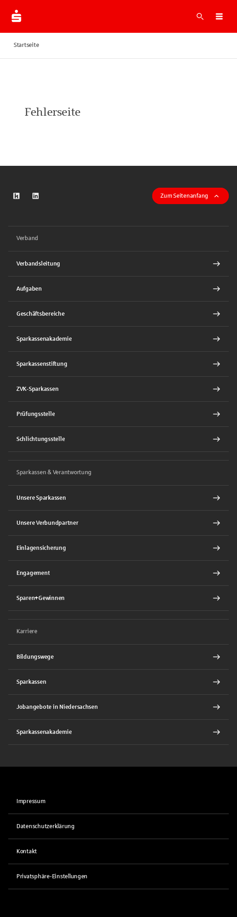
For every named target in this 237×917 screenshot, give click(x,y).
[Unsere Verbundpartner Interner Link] (118, 523)
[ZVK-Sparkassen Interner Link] (118, 389)
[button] (219, 16)
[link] (16, 196)
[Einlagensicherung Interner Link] (118, 548)
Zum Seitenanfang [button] (190, 196)
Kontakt (26, 851)
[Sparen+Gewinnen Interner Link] (118, 598)
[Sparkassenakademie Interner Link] (118, 339)
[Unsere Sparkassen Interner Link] (118, 498)
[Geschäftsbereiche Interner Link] (118, 314)
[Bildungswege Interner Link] (118, 657)
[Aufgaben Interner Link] (118, 289)
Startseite (26, 45)
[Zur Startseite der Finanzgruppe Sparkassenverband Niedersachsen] (16, 16)
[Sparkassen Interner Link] (118, 682)
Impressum (31, 801)
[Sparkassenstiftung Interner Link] (118, 364)
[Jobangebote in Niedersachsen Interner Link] (118, 707)
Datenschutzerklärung (45, 826)
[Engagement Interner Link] (118, 573)
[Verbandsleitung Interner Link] (118, 263)
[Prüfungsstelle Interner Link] (118, 414)
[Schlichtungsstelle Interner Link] (118, 439)
